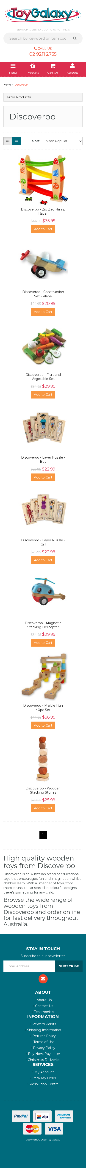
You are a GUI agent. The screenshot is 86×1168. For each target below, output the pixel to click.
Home (7, 84)
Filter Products (19, 97)
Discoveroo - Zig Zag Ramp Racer (43, 211)
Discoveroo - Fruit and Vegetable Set (43, 377)
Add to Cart (43, 229)
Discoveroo (21, 84)
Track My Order (43, 1078)
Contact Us (43, 1006)
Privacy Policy (43, 1048)
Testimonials (43, 1012)
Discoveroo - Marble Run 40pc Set (43, 707)
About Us (43, 1000)
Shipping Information (43, 1030)
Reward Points (43, 1024)
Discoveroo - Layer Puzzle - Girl (43, 542)
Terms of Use (43, 1042)
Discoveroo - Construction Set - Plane (43, 294)
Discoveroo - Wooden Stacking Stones (43, 790)
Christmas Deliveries (43, 1060)
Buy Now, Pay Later (43, 1054)
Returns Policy (43, 1036)
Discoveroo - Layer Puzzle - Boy (43, 459)
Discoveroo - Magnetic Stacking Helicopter (43, 625)
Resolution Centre (43, 1084)
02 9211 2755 (43, 54)
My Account (43, 1072)
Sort (35, 141)
